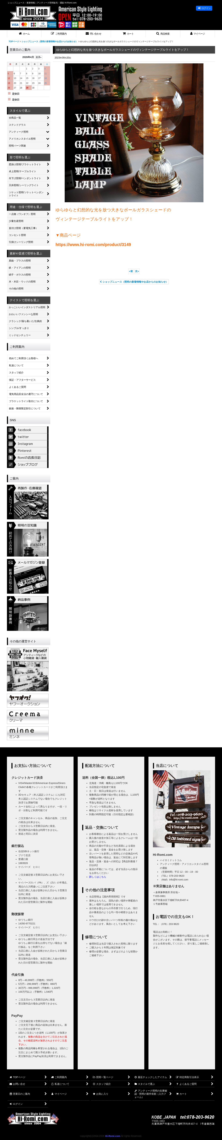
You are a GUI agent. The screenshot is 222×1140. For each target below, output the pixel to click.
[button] (59, 33)
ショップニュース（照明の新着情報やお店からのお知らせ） (134, 281)
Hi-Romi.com (112, 1136)
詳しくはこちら (97, 876)
